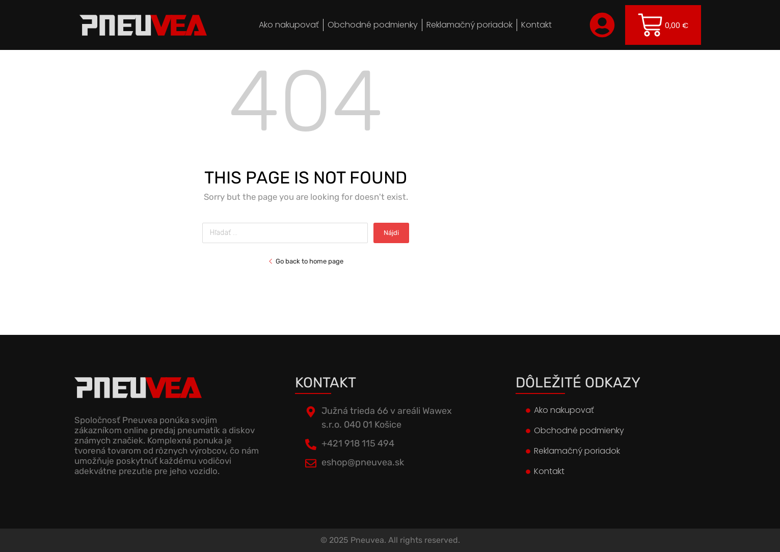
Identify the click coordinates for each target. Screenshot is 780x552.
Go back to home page (305, 261)
